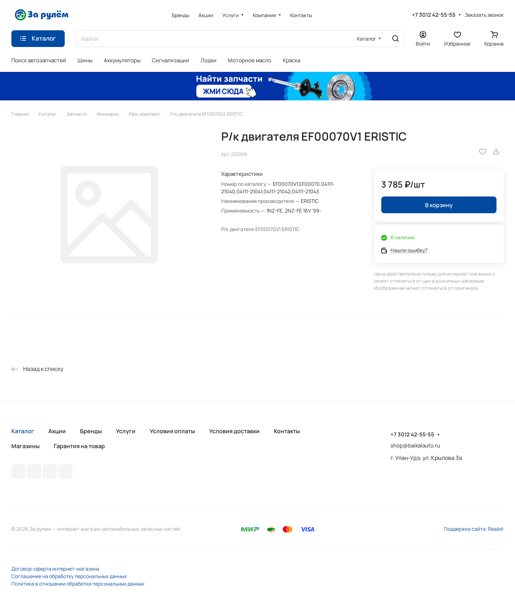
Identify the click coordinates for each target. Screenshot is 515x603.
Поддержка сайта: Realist (474, 528)
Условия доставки (234, 431)
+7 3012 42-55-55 (434, 15)
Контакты (287, 431)
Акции (57, 431)
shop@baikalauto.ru (415, 445)
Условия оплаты (172, 431)
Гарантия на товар (79, 446)
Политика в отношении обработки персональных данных (77, 583)
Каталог (22, 431)
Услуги (126, 431)
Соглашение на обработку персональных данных (69, 576)
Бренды (91, 431)
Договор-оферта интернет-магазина (55, 568)
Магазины (25, 446)
